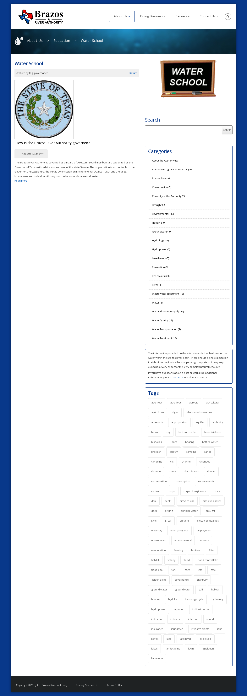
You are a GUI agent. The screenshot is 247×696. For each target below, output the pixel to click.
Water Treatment (164, 338)
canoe (207, 451)
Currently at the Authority (168, 196)
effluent (184, 520)
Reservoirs (160, 276)
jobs (219, 629)
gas (200, 570)
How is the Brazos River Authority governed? (53, 142)
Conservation (161, 187)
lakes (154, 648)
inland (210, 619)
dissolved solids (212, 501)
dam (153, 501)
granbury (202, 579)
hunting (155, 599)
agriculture (157, 412)
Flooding (158, 222)
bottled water (210, 442)
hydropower (158, 609)
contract (156, 491)
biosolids (156, 442)
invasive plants (200, 629)
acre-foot (175, 402)
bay (168, 432)
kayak (154, 638)
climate (211, 471)
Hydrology (160, 240)
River (156, 285)
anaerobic (157, 422)
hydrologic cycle (194, 599)
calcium (173, 451)
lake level (185, 638)
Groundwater (161, 231)
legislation (208, 648)
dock (154, 510)
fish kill (155, 560)
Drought (158, 205)
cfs (172, 461)
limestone (157, 658)
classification (191, 471)
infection (193, 619)
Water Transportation (166, 329)
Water (157, 302)
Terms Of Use (115, 685)
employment (204, 530)
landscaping (173, 648)
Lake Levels (160, 258)
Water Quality (162, 320)
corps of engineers (195, 491)
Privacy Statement (86, 685)
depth (168, 501)
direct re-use (187, 501)
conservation (159, 481)
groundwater (182, 589)
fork (173, 570)
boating (189, 442)
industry (175, 619)
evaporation (158, 550)
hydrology (217, 599)
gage (187, 570)
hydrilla (172, 599)
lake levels (205, 638)
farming (178, 550)
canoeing (156, 461)
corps (172, 491)
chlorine (156, 471)
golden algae (159, 579)
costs (217, 491)
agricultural (212, 402)
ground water (159, 589)
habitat (215, 589)
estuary (204, 540)
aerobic (193, 402)
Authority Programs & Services (172, 169)
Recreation (160, 267)
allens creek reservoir (199, 412)
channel (186, 461)
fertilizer (196, 550)
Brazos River (161, 178)
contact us (178, 377)
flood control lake (208, 560)
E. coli (168, 520)
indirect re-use (200, 609)
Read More (20, 180)
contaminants (206, 481)
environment (158, 540)
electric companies (208, 520)
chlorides (204, 461)
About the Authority (32, 154)
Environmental (163, 214)
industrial (156, 619)
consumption (182, 481)
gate (213, 570)
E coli (154, 520)
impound (179, 609)
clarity (172, 471)
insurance (157, 629)
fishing (171, 560)
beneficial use (212, 432)
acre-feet (156, 402)
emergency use (179, 530)
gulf (201, 589)
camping (191, 451)
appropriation (179, 422)
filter (211, 550)
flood (187, 560)
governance (182, 579)
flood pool (157, 570)
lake (169, 638)
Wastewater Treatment (168, 293)
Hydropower (161, 249)
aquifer (200, 422)
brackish (156, 451)
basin (154, 432)
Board (173, 442)
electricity (156, 530)
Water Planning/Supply (168, 311)
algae (175, 412)
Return (133, 73)
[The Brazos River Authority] (40, 16)
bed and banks (187, 432)
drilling (169, 510)
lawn (191, 648)
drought (210, 510)
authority (217, 422)
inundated (177, 629)
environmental (183, 540)
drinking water (189, 510)
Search (152, 119)
